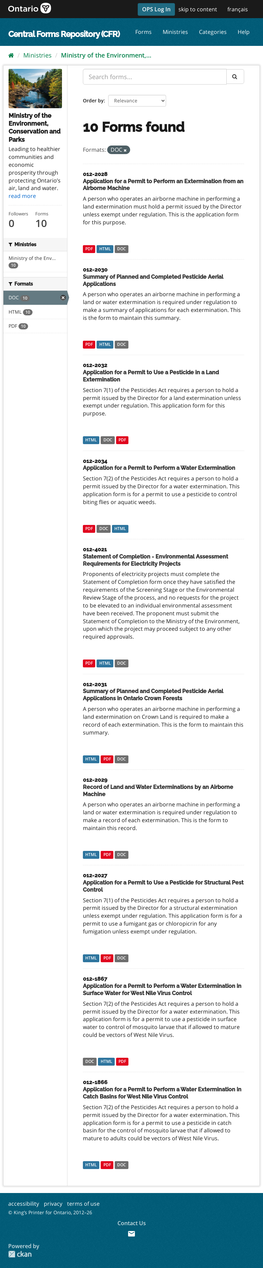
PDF (89, 249)
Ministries (175, 32)
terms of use (83, 1203)
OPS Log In (156, 9)
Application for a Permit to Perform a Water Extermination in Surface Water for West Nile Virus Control (162, 989)
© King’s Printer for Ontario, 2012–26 (50, 1212)
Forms (143, 32)
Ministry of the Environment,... (106, 55)
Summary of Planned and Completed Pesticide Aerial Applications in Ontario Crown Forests (153, 695)
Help (244, 32)
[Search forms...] (155, 77)
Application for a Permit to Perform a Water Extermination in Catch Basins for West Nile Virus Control (162, 1093)
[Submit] (235, 76)
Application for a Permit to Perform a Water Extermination (159, 468)
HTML (105, 249)
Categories (213, 32)
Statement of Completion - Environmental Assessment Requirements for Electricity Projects (155, 560)
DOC (121, 249)
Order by (93, 100)
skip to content (197, 9)
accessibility (23, 1203)
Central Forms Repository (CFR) (64, 34)
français (237, 9)
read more (22, 196)
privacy (53, 1203)
